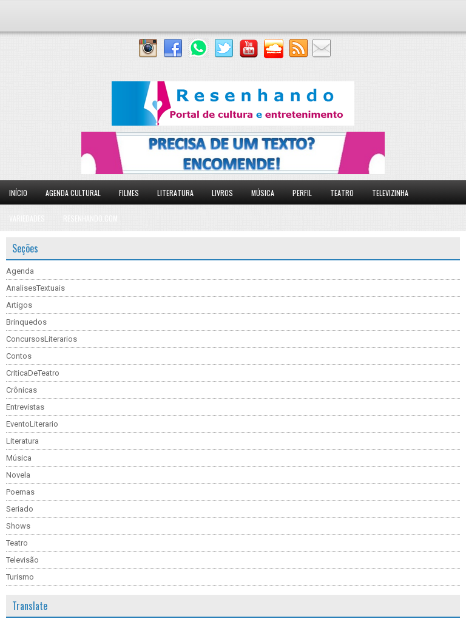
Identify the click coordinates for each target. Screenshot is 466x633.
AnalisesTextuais (35, 288)
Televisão (22, 559)
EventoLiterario (32, 423)
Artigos (19, 305)
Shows (18, 525)
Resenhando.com (90, 218)
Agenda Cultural (73, 193)
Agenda (20, 271)
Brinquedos (26, 322)
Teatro (342, 193)
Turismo (20, 576)
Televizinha (390, 193)
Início (18, 193)
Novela (18, 474)
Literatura (175, 193)
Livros (222, 193)
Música (262, 193)
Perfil (302, 193)
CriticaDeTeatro (32, 372)
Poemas (20, 491)
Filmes (129, 193)
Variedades (27, 218)
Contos (19, 356)
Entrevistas (25, 406)
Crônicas (21, 389)
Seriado (19, 508)
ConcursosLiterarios (41, 339)
